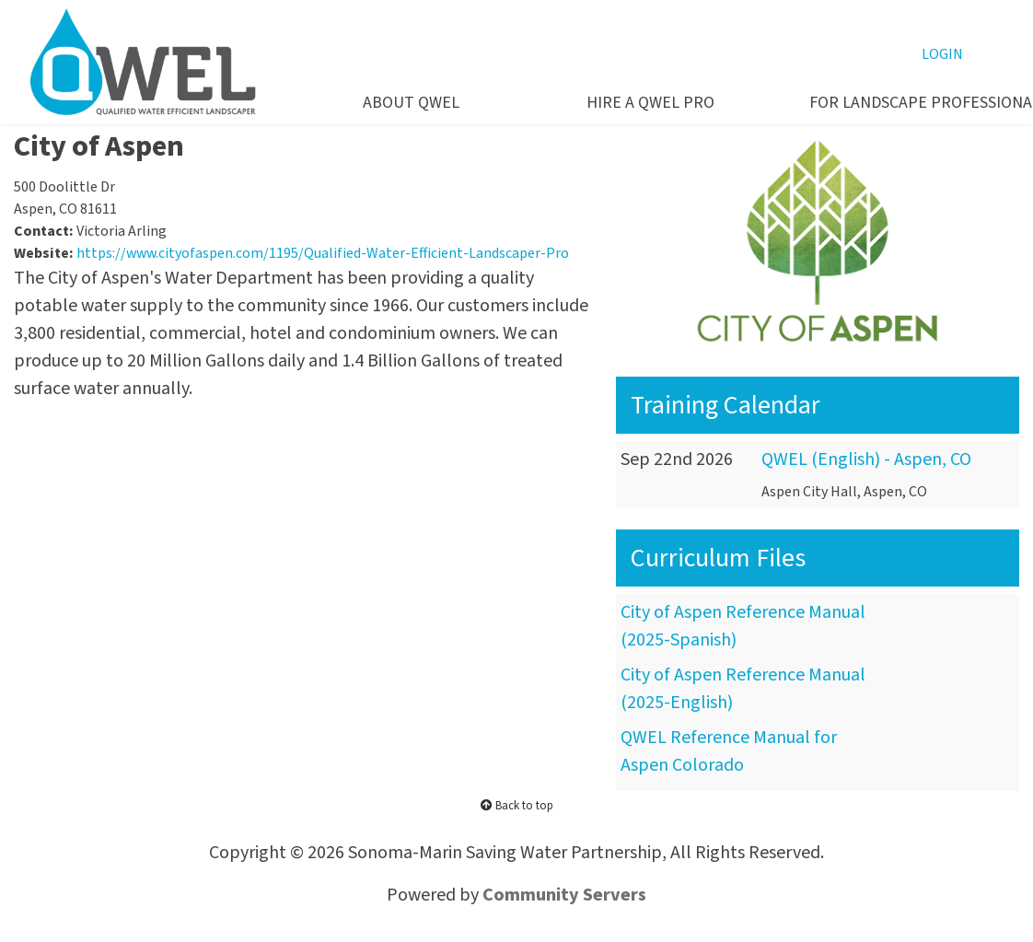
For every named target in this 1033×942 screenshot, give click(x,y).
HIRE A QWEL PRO (650, 102)
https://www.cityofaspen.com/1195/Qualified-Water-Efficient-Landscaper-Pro (322, 253)
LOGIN (942, 54)
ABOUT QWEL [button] (411, 102)
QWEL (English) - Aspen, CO (866, 459)
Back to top (517, 805)
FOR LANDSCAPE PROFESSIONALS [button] (900, 102)
